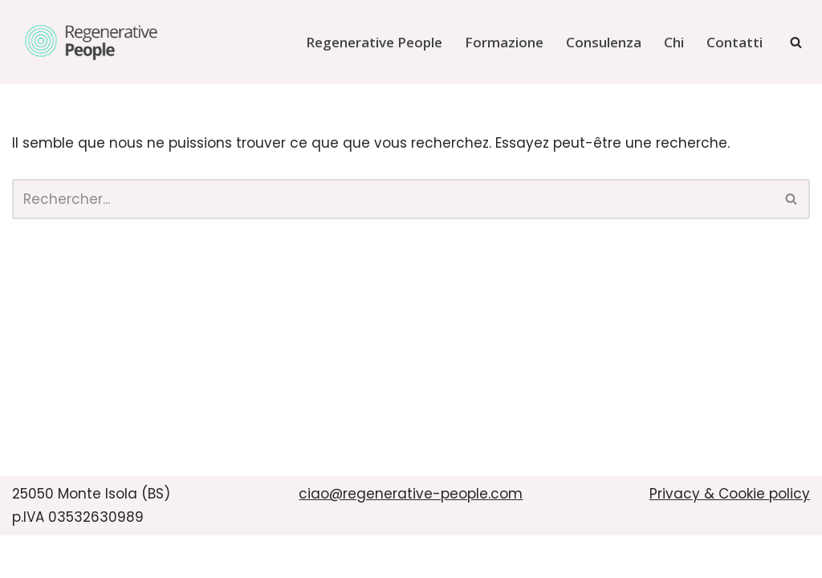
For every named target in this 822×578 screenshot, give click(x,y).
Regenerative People (374, 42)
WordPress (185, 556)
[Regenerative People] (92, 41)
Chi (674, 42)
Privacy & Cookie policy (729, 493)
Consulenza (603, 42)
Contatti (734, 42)
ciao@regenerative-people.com (411, 493)
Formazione (504, 42)
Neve (29, 556)
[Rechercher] (796, 42)
